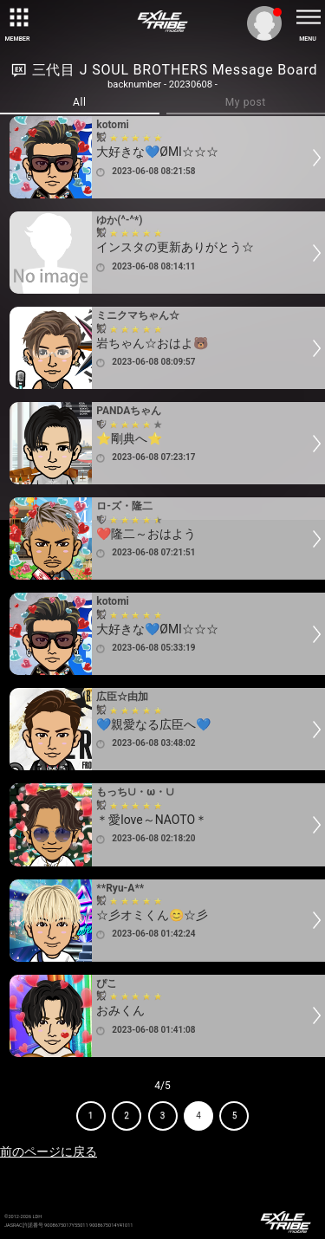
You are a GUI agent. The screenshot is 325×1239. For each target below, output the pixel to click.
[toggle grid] (17, 17)
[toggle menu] (307, 17)
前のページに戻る (48, 1151)
